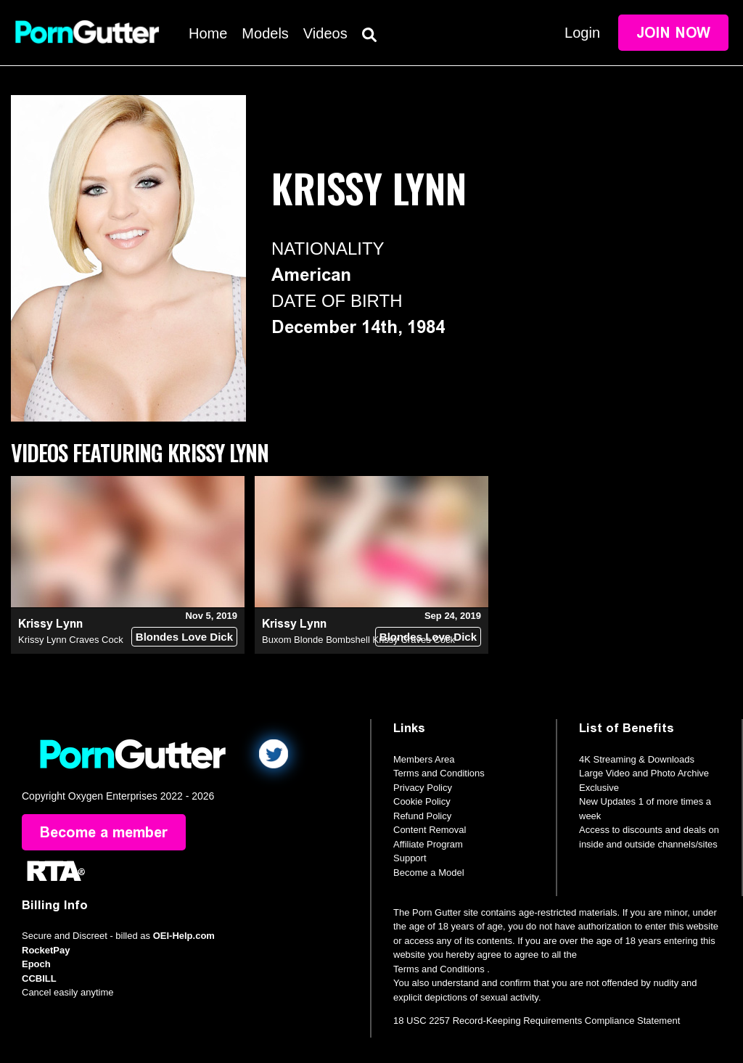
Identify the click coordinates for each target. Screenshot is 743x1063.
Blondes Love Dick (184, 637)
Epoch (36, 964)
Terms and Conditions (439, 773)
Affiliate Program (428, 844)
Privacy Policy (422, 787)
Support (410, 858)
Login (582, 33)
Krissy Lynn (50, 624)
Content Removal (429, 829)
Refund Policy (422, 815)
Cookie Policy (422, 801)
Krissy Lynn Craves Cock (70, 639)
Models (265, 33)
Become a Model (428, 872)
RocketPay (46, 950)
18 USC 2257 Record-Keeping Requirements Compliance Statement (536, 1020)
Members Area (424, 759)
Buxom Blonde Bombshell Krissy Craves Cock (358, 639)
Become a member (104, 832)
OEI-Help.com (184, 935)
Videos (325, 33)
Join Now (673, 32)
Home (208, 33)
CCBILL (39, 978)
